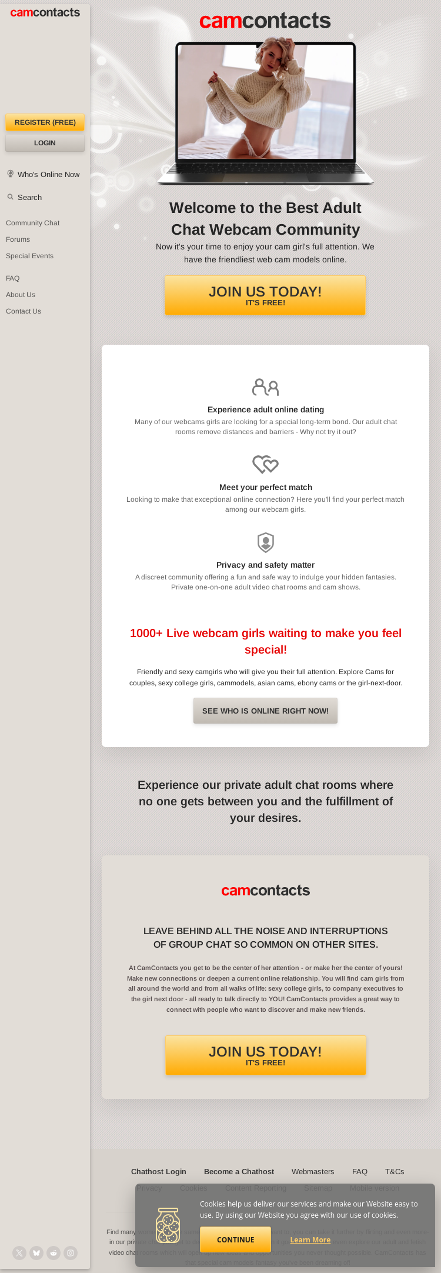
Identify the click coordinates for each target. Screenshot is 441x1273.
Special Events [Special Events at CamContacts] (30, 256)
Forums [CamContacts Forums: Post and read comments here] (18, 239)
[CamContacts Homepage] (45, 59)
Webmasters (313, 1171)
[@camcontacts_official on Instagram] (71, 1253)
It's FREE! (265, 295)
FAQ (360, 1171)
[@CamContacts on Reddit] (53, 1253)
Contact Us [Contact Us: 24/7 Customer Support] (23, 311)
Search (30, 197)
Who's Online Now (48, 174)
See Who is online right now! (265, 711)
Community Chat (32, 223)
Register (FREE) (45, 122)
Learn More (310, 1240)
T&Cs (395, 1171)
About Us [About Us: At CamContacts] (20, 295)
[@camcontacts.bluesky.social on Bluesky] (36, 1253)
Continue (235, 1240)
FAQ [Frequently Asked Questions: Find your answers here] (12, 278)
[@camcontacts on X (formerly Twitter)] (19, 1253)
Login (45, 143)
